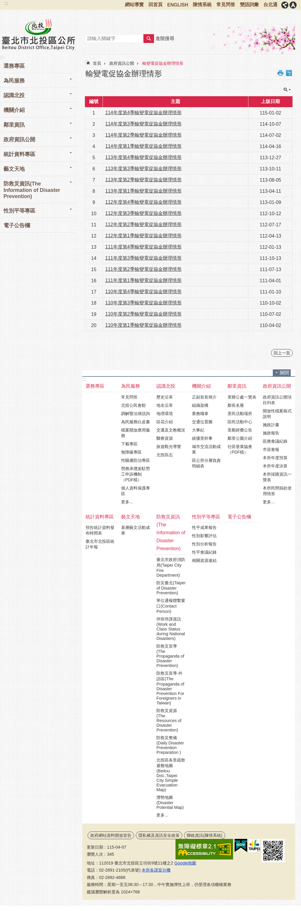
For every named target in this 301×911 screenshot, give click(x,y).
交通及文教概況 (170, 430)
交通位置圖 (202, 421)
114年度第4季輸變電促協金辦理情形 (143, 112)
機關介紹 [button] (14, 110)
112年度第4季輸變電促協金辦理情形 (143, 202)
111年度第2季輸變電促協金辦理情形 (143, 269)
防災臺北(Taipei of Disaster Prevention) (170, 587)
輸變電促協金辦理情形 (162, 63)
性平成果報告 (204, 527)
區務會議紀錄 (275, 441)
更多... (127, 502)
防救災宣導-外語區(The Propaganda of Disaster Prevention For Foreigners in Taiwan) (170, 688)
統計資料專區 (100, 516)
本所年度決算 (275, 466)
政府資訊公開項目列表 (277, 400)
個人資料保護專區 (135, 491)
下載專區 (129, 444)
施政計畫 (271, 424)
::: (6, 3)
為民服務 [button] (14, 81)
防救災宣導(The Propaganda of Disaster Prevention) (170, 656)
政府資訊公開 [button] (19, 139)
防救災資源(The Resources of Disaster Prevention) (168, 720)
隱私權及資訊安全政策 (159, 835)
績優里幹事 (202, 438)
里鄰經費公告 (240, 430)
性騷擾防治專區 (135, 460)
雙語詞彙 (249, 4)
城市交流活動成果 (206, 449)
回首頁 (155, 4)
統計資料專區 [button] (19, 154)
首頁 (97, 63)
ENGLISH (177, 4)
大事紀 (198, 430)
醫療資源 (164, 438)
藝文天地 (130, 516)
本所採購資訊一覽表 (277, 477)
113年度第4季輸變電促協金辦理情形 (143, 157)
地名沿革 (164, 405)
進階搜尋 (164, 38)
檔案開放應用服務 (135, 433)
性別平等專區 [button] (19, 211)
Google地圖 (185, 863)
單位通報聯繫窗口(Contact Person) (170, 606)
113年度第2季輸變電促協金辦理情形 (143, 179)
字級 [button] (293, 5)
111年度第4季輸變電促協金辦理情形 (143, 246)
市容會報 (271, 449)
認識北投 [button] (14, 95)
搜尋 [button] (148, 38)
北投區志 (164, 454)
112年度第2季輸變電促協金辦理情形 (143, 224)
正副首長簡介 (204, 397)
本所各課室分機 (156, 870)
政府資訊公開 (121, 63)
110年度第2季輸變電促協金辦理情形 (143, 313)
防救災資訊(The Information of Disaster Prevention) (170, 532)
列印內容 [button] (280, 73)
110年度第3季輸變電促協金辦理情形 (143, 302)
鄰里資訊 (237, 386)
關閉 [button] (287, 90)
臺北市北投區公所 (38, 33)
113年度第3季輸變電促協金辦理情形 (143, 168)
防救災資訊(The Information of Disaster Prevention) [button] (32, 190)
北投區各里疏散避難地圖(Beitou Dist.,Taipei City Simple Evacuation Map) (170, 775)
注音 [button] (289, 73)
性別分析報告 (204, 544)
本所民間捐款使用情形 (277, 491)
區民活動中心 (240, 421)
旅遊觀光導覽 (168, 446)
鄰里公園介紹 (240, 438)
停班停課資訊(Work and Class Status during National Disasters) (170, 629)
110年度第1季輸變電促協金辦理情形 (143, 325)
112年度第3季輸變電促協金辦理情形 (143, 213)
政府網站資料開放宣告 (110, 835)
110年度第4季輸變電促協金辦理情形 (143, 291)
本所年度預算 (275, 457)
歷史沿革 (164, 397)
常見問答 (225, 4)
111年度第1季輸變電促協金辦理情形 (143, 280)
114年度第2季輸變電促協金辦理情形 (143, 134)
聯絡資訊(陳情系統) (205, 835)
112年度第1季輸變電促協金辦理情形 (143, 235)
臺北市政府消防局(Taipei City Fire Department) (170, 567)
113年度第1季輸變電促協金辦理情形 (143, 190)
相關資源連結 (204, 560)
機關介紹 (201, 386)
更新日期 (95, 847)
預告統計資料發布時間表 (100, 530)
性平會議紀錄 (204, 552)
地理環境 (164, 413)
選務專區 (14, 66)
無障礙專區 (131, 452)
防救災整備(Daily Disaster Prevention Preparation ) (170, 745)
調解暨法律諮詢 (135, 413)
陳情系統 (202, 4)
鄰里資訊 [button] (14, 125)
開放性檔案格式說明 (277, 414)
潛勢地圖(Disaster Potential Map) (170, 802)
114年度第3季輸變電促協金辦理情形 (143, 123)
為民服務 (130, 386)
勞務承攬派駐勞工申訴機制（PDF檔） (135, 474)
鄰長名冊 (236, 405)
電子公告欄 (17, 225)
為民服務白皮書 (135, 421)
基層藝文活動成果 (135, 530)
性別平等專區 (206, 516)
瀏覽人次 (95, 854)
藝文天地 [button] (14, 169)
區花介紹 (164, 421)
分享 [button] (284, 5)
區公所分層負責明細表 (206, 463)
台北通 (270, 4)
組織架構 (200, 405)
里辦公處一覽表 (242, 397)
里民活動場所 (240, 413)
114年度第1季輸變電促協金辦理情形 (143, 146)
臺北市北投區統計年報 (100, 544)
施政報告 (271, 433)
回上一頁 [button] (282, 353)
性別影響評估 (204, 535)
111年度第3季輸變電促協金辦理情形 (143, 257)
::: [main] (86, 61)
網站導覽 (134, 4)
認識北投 (165, 386)
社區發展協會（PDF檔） (240, 449)
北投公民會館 (133, 405)
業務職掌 (200, 413)
